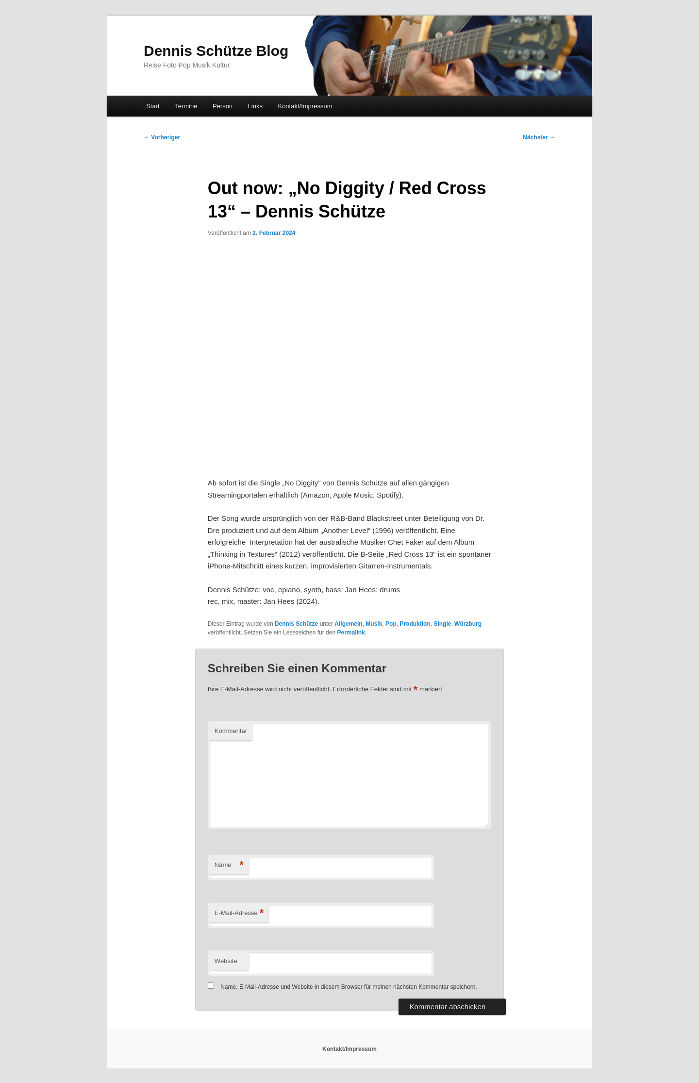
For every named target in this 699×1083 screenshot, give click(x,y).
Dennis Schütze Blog (216, 51)
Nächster (539, 137)
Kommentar (231, 730)
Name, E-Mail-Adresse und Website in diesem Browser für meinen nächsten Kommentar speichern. (348, 986)
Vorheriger (162, 137)
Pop (391, 623)
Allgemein (348, 623)
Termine (186, 106)
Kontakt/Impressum (305, 106)
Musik (374, 623)
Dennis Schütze (296, 623)
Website (226, 961)
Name (229, 865)
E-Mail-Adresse (239, 913)
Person (223, 106)
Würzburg (468, 623)
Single (442, 623)
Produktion (414, 623)
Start (152, 106)
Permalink (351, 632)
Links (255, 106)
